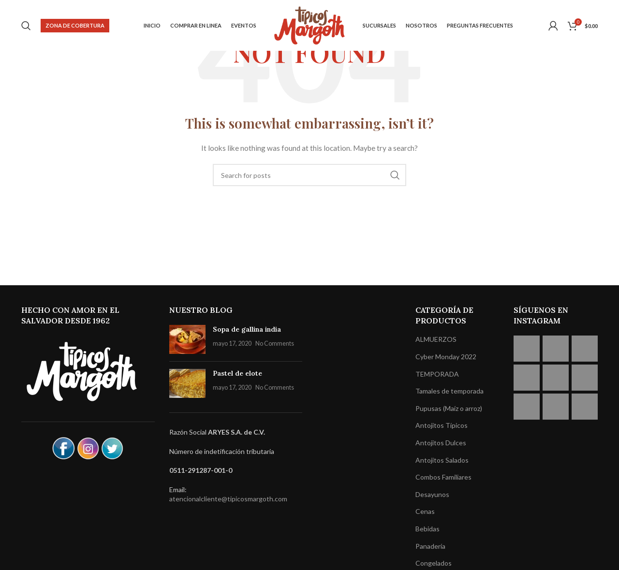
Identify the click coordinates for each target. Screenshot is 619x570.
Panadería (430, 546)
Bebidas (427, 529)
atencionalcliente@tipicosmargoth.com (228, 499)
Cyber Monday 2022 (445, 356)
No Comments (274, 343)
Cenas (425, 511)
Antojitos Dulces (440, 442)
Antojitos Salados (442, 460)
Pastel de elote (237, 373)
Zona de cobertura (74, 25)
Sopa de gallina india (247, 329)
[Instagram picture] (527, 349)
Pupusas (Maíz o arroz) (448, 408)
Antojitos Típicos (441, 425)
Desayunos (432, 494)
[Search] (26, 25)
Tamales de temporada (449, 391)
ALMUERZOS (436, 339)
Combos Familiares (443, 477)
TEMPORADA (437, 374)
